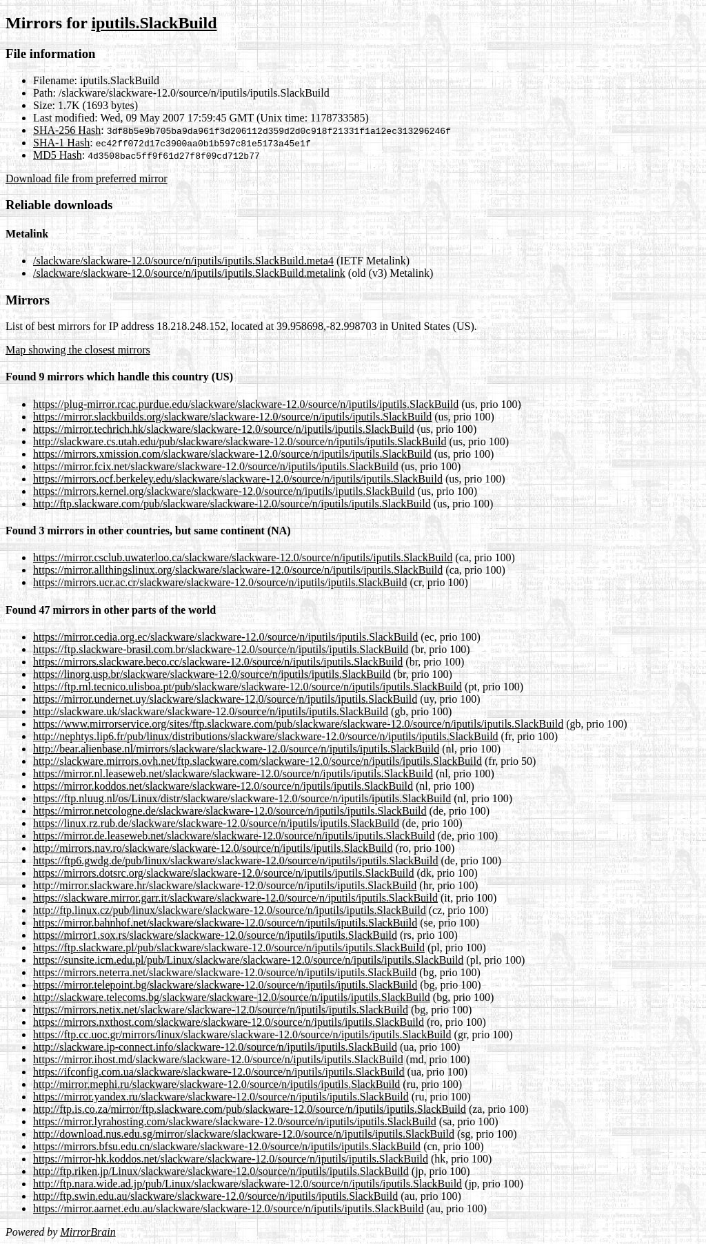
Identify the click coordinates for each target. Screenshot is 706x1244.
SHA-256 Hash (67, 130)
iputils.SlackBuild (153, 23)
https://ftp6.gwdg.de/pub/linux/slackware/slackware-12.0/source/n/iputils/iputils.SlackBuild (235, 860)
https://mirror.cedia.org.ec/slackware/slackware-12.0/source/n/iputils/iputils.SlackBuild (225, 637)
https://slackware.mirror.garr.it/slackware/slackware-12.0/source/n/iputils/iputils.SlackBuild (235, 898)
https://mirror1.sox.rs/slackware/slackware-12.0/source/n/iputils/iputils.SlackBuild (215, 935)
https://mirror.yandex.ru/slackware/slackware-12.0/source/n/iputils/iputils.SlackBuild (221, 1096)
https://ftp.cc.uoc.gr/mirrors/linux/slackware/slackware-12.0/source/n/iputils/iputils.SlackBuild (242, 1034)
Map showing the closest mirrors (78, 350)
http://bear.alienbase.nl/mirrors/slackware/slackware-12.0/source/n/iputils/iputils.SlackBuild (236, 749)
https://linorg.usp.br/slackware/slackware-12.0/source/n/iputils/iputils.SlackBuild (212, 674)
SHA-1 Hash (61, 142)
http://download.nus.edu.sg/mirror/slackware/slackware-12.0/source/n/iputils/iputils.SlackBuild (243, 1134)
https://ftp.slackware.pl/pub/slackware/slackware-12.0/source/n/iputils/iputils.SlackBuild (229, 947)
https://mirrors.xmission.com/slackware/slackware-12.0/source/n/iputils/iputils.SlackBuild (232, 454)
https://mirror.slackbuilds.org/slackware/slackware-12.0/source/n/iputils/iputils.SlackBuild (232, 416)
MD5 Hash (57, 155)
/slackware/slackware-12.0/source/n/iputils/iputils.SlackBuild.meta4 (183, 260)
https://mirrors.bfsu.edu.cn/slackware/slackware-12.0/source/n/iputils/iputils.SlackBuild (227, 1146)
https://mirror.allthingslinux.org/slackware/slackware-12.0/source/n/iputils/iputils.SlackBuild (238, 570)
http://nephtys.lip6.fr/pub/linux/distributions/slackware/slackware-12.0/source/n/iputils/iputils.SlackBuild (265, 736)
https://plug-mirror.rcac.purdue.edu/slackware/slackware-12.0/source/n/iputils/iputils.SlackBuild (245, 404)
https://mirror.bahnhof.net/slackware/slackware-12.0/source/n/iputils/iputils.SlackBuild (225, 923)
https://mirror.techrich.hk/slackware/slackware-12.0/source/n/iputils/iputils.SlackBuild (223, 429)
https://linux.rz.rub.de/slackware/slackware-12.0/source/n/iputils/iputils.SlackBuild (216, 823)
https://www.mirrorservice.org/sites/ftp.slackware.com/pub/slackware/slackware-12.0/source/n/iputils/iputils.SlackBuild (298, 724)
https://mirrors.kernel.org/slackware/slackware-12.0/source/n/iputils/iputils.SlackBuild (223, 491)
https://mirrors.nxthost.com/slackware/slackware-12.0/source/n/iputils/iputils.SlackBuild (228, 1022)
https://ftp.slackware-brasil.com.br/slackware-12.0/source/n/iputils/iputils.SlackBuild (220, 649)
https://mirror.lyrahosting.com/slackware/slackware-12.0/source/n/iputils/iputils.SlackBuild (234, 1121)
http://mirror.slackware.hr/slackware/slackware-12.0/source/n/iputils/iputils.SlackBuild (224, 885)
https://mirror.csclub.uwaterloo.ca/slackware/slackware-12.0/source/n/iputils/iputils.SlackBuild (242, 557)
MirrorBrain (87, 1232)
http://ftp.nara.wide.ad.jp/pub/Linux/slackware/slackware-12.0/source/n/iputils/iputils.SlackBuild (247, 1183)
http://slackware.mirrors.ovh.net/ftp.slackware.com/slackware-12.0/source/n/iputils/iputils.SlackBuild (257, 761)
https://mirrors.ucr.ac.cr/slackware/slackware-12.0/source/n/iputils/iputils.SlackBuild (220, 582)
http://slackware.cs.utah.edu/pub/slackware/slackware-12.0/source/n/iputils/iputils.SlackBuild (239, 441)
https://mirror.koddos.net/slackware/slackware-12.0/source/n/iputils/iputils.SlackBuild (223, 786)
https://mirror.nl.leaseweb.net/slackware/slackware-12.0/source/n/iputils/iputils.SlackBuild (233, 773)
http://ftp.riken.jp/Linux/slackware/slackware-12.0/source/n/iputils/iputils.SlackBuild (221, 1171)
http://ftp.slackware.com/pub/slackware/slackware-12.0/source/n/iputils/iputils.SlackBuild (232, 503)
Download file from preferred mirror (87, 178)
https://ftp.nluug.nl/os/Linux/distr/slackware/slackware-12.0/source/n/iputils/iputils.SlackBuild (242, 798)
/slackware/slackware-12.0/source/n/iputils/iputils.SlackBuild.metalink (189, 273)
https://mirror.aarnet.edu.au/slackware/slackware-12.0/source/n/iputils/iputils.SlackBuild (228, 1208)
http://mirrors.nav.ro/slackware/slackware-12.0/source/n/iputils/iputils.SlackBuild (213, 848)
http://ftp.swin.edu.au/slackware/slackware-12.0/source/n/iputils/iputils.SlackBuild (215, 1196)
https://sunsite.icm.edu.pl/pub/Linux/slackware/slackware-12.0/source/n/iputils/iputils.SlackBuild (248, 960)
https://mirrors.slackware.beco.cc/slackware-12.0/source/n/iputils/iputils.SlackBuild (218, 662)
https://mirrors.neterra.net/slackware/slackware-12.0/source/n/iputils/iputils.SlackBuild (224, 972)
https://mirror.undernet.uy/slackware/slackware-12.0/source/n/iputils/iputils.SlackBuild (225, 699)
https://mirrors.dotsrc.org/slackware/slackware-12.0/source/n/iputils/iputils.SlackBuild (223, 873)
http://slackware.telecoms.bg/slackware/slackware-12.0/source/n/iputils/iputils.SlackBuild (231, 997)
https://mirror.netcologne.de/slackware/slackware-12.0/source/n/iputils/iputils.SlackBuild (230, 811)
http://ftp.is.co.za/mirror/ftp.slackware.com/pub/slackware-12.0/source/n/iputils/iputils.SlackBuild (249, 1109)
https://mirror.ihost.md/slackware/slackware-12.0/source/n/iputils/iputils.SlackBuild (218, 1059)
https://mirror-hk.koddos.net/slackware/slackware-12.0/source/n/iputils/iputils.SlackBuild (230, 1159)
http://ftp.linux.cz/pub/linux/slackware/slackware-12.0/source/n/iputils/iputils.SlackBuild (229, 910)
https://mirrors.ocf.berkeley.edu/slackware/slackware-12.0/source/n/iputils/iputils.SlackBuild (238, 479)
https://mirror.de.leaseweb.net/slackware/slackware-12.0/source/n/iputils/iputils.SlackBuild (234, 836)
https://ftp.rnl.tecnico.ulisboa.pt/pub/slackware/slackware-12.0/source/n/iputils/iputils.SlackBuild (247, 686)
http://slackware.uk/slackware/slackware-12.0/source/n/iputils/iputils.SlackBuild (210, 711)
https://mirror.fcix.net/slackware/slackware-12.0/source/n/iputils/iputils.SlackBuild (216, 466)
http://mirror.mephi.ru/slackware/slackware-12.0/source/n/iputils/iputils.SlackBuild (216, 1084)
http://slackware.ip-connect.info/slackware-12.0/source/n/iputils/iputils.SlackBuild (215, 1047)
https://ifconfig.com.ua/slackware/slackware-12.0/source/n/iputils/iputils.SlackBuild (219, 1072)
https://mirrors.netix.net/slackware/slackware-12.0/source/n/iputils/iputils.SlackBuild (220, 1009)
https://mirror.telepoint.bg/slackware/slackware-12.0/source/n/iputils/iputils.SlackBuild (225, 985)
